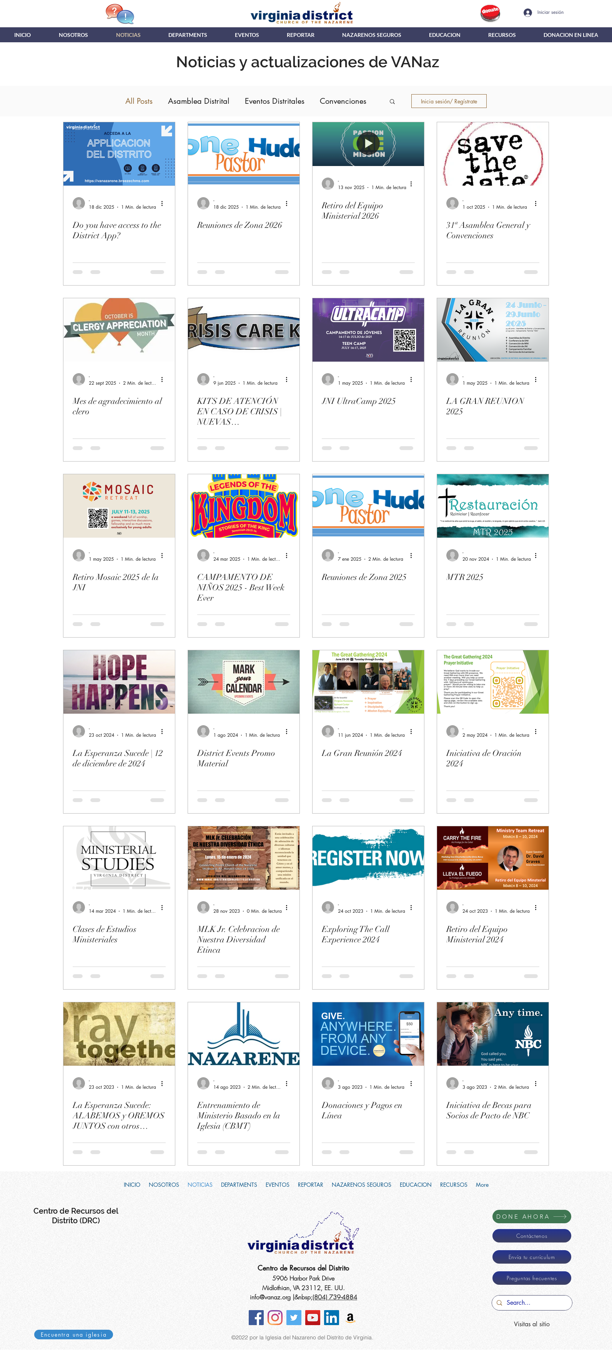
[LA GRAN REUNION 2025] (493, 330)
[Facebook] (256, 1317)
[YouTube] (312, 1317)
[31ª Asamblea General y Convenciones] (493, 154)
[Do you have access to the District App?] (119, 154)
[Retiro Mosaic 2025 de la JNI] (119, 506)
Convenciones (343, 101)
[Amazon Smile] (350, 1317)
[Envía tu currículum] (531, 1257)
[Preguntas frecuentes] (531, 1278)
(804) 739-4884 (335, 1297)
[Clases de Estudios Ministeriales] (119, 858)
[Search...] (531, 1303)
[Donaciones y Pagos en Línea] (368, 1034)
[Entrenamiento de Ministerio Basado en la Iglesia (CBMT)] (243, 1034)
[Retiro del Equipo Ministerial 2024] (493, 858)
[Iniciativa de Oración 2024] (493, 682)
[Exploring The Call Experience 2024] (368, 858)
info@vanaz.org (270, 1297)
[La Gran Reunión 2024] (368, 682)
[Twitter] (293, 1317)
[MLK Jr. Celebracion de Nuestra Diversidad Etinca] (243, 858)
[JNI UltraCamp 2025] (368, 330)
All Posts (139, 101)
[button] (188, 34)
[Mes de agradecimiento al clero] (119, 330)
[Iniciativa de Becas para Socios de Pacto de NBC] (493, 1034)
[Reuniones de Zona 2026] (243, 154)
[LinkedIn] (331, 1317)
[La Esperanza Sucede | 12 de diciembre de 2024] (119, 682)
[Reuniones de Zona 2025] (368, 506)
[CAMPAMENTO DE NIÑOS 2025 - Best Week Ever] (243, 506)
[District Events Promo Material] (243, 682)
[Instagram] (275, 1317)
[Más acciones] (164, 203)
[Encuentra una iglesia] (73, 1334)
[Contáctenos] (531, 1235)
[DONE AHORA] (531, 1216)
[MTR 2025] (493, 506)
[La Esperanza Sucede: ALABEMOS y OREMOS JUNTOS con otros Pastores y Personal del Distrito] (119, 1034)
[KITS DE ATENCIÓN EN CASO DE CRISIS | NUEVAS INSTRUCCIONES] (243, 330)
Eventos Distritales (274, 101)
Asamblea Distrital (199, 101)
